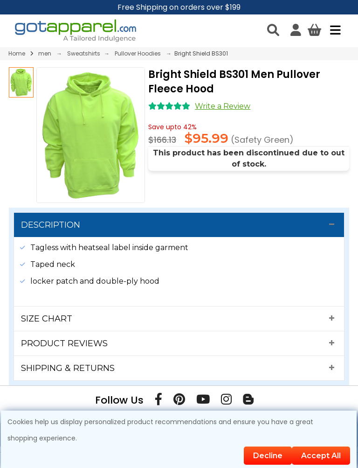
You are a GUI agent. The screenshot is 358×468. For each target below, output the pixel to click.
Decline (267, 455)
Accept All (321, 455)
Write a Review (222, 106)
